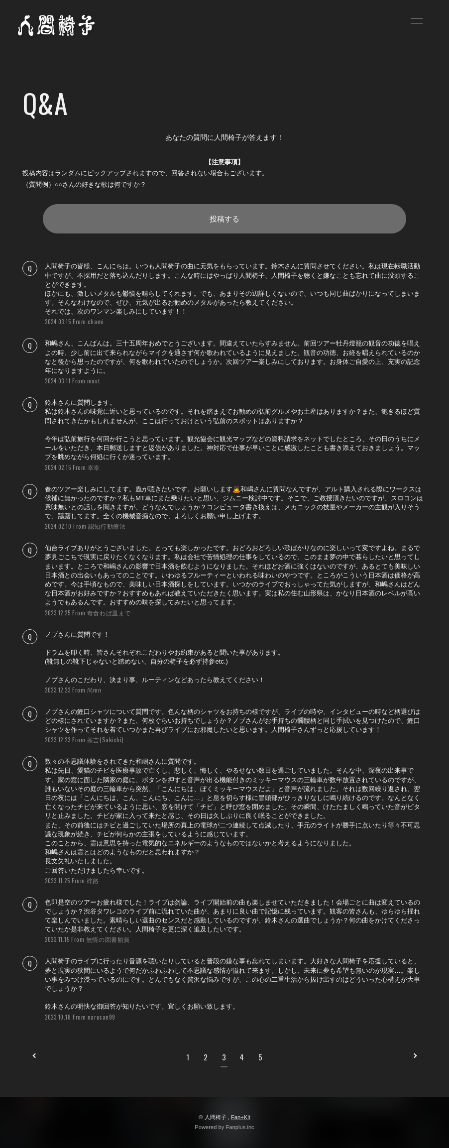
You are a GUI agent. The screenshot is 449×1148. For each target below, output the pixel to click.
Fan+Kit (240, 1117)
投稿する (224, 219)
